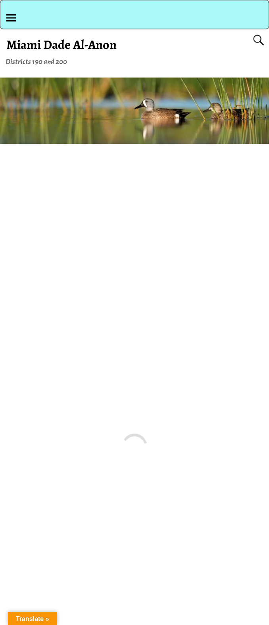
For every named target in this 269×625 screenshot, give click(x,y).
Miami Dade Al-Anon (61, 44)
